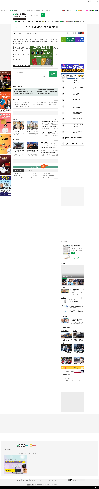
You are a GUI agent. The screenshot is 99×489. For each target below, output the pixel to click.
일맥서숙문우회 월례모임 (19, 89)
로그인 (2, 10)
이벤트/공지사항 (65, 375)
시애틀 (34, 10)
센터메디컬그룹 (79, 21)
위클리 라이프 (64, 331)
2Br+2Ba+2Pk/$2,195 (33, 175)
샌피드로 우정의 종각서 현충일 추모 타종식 (18, 151)
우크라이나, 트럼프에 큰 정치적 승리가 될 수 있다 (76, 307)
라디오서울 (65, 10)
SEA (80, 316)
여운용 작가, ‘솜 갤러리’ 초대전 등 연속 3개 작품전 (25, 93)
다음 (83, 298)
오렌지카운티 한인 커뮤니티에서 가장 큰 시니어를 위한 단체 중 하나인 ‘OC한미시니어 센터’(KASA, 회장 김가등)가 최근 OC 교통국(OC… (49, 130)
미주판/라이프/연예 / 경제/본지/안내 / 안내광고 (76, 249)
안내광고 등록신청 (33, 480)
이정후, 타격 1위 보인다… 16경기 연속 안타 (78, 364)
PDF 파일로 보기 (75, 258)
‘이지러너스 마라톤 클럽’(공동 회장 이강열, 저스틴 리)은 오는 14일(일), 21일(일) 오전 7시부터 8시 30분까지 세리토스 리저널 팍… (49, 135)
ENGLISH (11, 10)
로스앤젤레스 (16, 10)
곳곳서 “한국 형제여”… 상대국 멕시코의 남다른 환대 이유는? (67, 365)
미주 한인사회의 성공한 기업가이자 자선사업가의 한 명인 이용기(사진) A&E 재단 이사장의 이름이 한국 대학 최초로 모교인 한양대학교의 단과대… (49, 150)
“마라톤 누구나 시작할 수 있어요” (48, 132)
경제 (23, 21)
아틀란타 (46, 10)
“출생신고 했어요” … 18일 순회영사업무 (18, 130)
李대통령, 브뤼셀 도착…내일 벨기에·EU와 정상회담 (25, 106)
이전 (82, 298)
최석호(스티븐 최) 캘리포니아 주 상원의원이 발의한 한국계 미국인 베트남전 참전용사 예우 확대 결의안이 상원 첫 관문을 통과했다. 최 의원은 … (49, 145)
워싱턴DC (24, 10)
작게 (73, 33)
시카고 (42, 10)
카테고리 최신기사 (17, 86)
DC (75, 316)
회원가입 (6, 10)
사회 (19, 21)
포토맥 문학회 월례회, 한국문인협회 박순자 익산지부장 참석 (50, 89)
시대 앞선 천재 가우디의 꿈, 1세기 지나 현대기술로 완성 (49, 102)
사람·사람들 (16, 140)
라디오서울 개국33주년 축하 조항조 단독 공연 (72, 386)
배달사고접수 (54, 480)
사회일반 (18, 27)
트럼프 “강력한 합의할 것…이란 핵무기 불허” (76, 290)
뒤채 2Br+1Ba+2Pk (18, 175)
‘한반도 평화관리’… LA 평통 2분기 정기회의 (32, 151)
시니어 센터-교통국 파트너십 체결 (48, 126)
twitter (98, 10)
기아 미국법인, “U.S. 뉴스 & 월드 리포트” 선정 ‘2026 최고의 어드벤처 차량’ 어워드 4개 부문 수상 (66, 341)
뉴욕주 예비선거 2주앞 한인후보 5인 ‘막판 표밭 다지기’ (77, 319)
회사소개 (59, 480)
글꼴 (68, 33)
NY (73, 316)
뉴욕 (21, 10)
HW (83, 316)
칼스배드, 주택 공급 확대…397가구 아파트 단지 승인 (32, 131)
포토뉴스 (63, 263)
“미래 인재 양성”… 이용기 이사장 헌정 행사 (50, 147)
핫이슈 (63, 287)
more (56, 100)
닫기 (52, 65)
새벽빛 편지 (46, 21)
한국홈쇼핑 (69, 21)
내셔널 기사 (16, 100)
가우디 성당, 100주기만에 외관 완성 (22, 102)
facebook (96, 10)
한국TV (62, 21)
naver (94, 10)
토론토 (50, 10)
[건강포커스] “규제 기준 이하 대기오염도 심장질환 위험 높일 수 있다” (29, 104)
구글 (83, 33)
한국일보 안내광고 (35, 167)
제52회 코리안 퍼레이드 (68, 384)
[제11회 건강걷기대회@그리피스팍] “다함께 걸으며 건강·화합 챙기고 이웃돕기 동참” (79, 380)
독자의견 (48, 480)
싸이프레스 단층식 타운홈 (48, 175)
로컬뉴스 (15, 119)
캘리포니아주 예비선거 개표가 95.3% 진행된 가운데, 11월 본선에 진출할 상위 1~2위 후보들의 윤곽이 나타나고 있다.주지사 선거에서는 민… (49, 125)
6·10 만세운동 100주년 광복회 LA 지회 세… (50, 152)
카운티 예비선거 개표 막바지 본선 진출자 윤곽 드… (52, 121)
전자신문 (73, 10)
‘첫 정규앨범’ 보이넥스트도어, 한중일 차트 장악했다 (79, 353)
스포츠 (63, 355)
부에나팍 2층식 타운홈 (19, 177)
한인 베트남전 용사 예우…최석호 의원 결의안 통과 (52, 142)
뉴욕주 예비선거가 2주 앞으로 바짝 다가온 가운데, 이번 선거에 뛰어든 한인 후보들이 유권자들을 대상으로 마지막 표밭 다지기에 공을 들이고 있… (76, 325)
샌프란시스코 (29, 10)
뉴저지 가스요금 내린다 (67, 327)
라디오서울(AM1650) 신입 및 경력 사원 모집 (72, 388)
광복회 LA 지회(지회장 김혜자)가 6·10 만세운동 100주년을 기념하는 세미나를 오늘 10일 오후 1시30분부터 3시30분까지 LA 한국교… (49, 156)
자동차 (75, 331)
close (89, 1)
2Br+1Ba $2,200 (32, 173)
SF (78, 316)
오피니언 (27, 21)
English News (38, 21)
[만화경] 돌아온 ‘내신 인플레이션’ (76, 312)
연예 (32, 21)
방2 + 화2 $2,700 (46, 173)
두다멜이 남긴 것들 (73, 301)
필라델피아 (38, 10)
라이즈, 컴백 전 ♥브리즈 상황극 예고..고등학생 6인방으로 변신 (67, 353)
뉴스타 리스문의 (46, 177)
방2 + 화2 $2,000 (17, 173)
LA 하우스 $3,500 (32, 177)
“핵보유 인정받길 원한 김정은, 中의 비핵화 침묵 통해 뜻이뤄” (50, 104)
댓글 (16, 33)
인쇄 (76, 33)
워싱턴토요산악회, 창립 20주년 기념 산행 (23, 91)
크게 (71, 33)
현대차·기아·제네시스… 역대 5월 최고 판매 (79, 340)
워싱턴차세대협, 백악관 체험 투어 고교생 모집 (47, 91)
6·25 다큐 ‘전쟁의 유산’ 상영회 (43, 93)
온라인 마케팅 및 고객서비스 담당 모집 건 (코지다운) (73, 378)
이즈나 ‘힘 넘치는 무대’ (68, 277)
